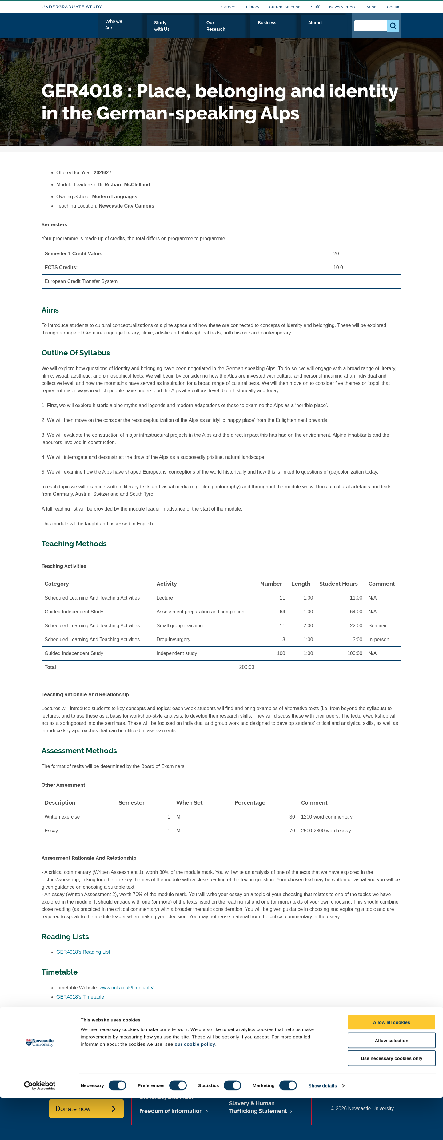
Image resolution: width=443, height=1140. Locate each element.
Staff (315, 7)
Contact (394, 7)
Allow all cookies (391, 1064)
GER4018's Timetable (80, 997)
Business (305, 30)
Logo (70, 28)
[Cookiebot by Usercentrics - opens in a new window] (40, 1128)
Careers (229, 7)
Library (252, 7)
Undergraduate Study (72, 7)
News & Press (342, 7)
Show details (323, 1127)
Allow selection (391, 1082)
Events (371, 7)
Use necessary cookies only (391, 1100)
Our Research (268, 30)
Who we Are (185, 30)
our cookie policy (194, 1086)
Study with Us (226, 30)
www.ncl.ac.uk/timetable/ (127, 987)
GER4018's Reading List (83, 952)
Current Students (285, 7)
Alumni (333, 30)
